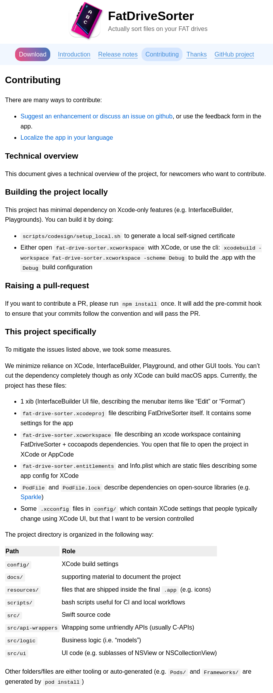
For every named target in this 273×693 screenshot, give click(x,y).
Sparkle (30, 497)
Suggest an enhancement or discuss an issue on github (96, 116)
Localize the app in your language (66, 137)
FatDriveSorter (151, 16)
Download (32, 54)
